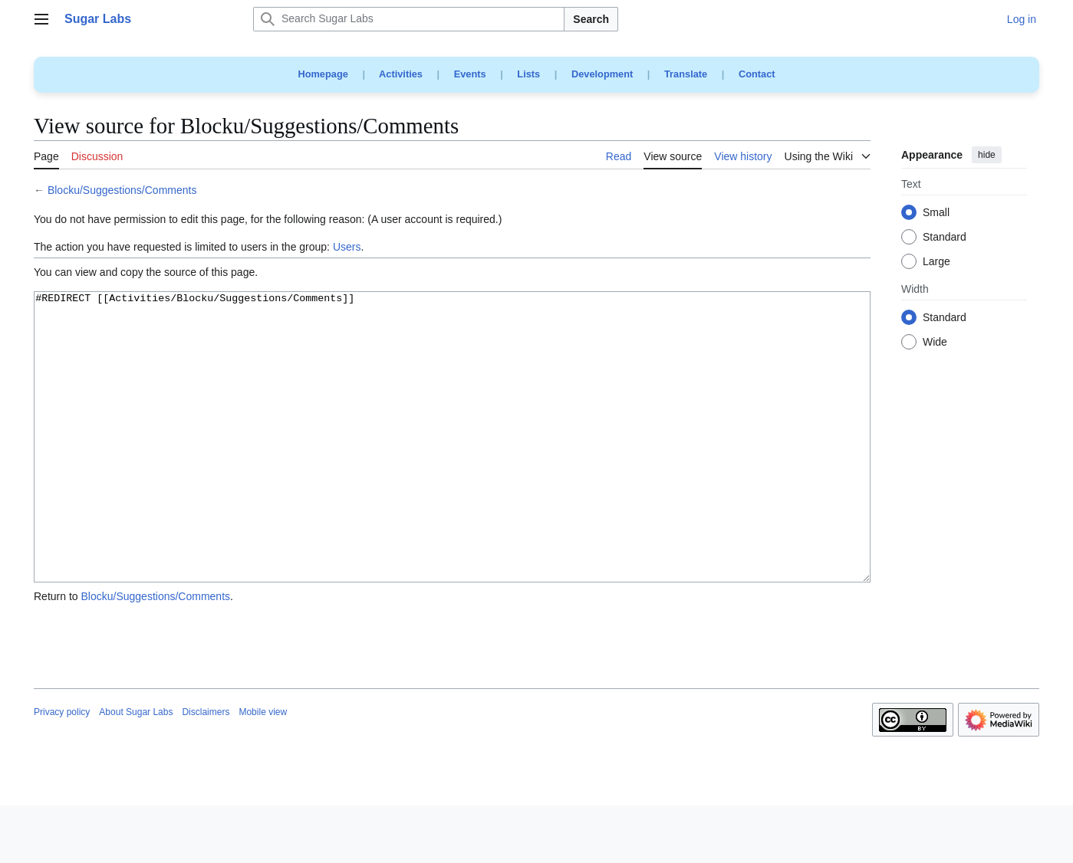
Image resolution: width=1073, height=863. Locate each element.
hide (987, 154)
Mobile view (263, 769)
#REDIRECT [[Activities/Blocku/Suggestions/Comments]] (452, 465)
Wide (935, 342)
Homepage (322, 74)
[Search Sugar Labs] (408, 19)
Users (347, 247)
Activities (401, 74)
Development (602, 74)
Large (936, 262)
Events (470, 74)
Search (591, 19)
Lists (528, 74)
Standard (944, 237)
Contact (757, 74)
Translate (685, 74)
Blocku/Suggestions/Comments (122, 190)
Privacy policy (62, 769)
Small (936, 213)
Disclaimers (205, 769)
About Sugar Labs (136, 769)
